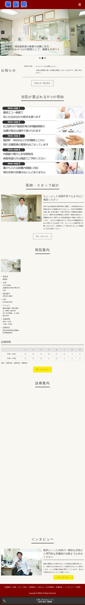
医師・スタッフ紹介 (20, 587)
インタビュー (69, 587)
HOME (78, 587)
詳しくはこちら (42, 236)
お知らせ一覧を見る (42, 83)
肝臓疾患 (59, 587)
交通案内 (8, 587)
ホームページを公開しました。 (47, 66)
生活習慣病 (50, 587)
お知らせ (41, 587)
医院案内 (32, 587)
